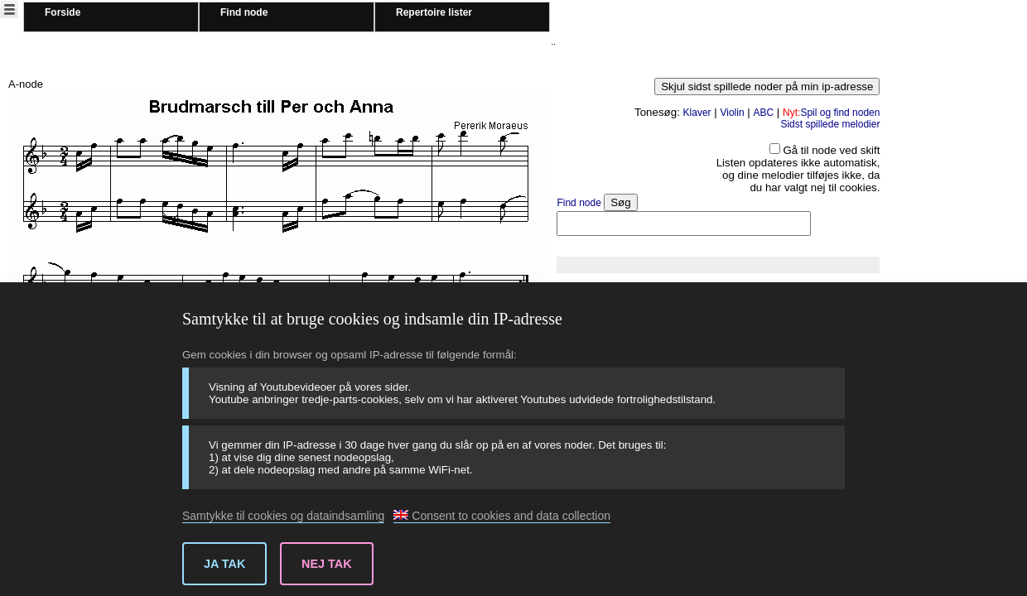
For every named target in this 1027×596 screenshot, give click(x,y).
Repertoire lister (434, 12)
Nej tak (326, 563)
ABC (763, 112)
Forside (62, 12)
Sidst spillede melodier (830, 124)
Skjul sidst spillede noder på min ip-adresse (767, 86)
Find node (244, 12)
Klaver (697, 112)
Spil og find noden (831, 112)
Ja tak (224, 563)
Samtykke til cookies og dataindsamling (283, 515)
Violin (732, 112)
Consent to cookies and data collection (501, 515)
